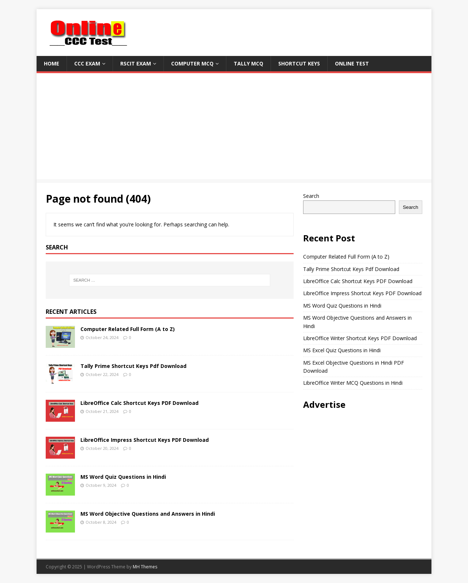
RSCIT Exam (135, 63)
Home (51, 63)
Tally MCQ (248, 63)
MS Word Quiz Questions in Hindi (123, 476)
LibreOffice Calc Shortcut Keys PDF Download (139, 402)
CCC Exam (87, 63)
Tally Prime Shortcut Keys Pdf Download (133, 365)
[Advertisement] (234, 128)
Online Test (352, 63)
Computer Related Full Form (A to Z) (127, 329)
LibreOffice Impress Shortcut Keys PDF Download (144, 439)
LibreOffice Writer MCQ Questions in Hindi (353, 382)
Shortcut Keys (299, 63)
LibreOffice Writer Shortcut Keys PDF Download (360, 338)
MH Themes (145, 567)
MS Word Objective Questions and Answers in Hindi (147, 513)
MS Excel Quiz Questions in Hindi (342, 350)
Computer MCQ (192, 63)
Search (311, 195)
